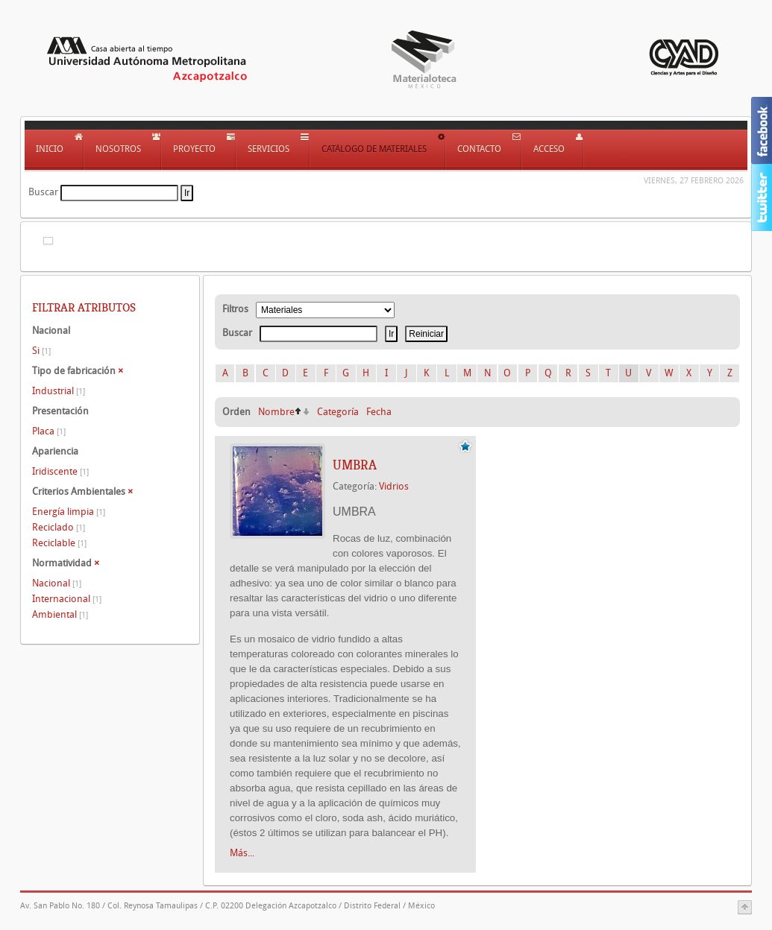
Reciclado (58, 527)
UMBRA (355, 465)
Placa (49, 431)
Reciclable (59, 542)
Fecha (379, 411)
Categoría (338, 411)
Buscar (43, 191)
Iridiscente (60, 471)
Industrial (58, 390)
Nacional (56, 583)
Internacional (66, 598)
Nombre (276, 411)
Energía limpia (68, 511)
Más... (242, 852)
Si (41, 350)
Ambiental (60, 614)
